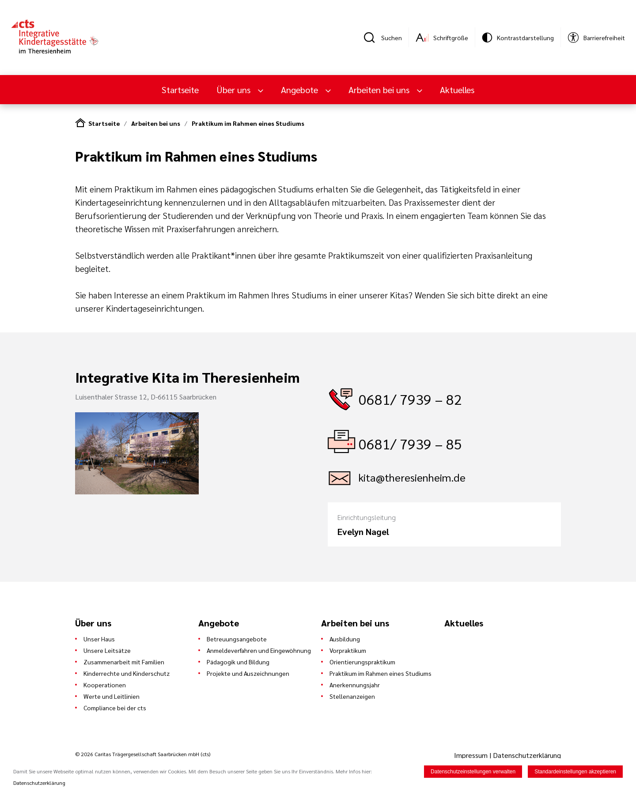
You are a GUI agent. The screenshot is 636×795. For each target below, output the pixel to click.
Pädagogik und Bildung (238, 662)
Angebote (300, 89)
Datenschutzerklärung (527, 755)
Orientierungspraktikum (362, 662)
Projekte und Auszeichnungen (248, 673)
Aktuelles (457, 89)
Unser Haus (99, 639)
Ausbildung (344, 639)
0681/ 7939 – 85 (410, 443)
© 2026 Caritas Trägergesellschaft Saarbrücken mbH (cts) (142, 753)
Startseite (180, 89)
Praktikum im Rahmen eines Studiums (248, 123)
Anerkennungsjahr (354, 685)
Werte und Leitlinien (111, 696)
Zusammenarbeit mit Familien (123, 662)
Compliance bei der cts (114, 708)
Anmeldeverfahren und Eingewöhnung (259, 650)
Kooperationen (104, 685)
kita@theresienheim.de (412, 477)
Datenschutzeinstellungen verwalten (473, 772)
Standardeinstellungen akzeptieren (575, 772)
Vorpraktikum (347, 650)
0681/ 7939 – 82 (410, 399)
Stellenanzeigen (352, 696)
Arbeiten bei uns (380, 89)
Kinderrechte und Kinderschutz (126, 673)
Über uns (234, 89)
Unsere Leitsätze (107, 650)
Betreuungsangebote (237, 639)
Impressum (471, 755)
